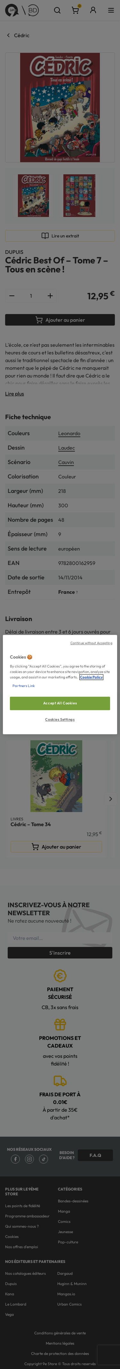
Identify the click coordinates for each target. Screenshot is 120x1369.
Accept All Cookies (60, 703)
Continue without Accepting (91, 643)
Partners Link (23, 686)
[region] (60, 684)
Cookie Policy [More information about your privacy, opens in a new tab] (91, 677)
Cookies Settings (60, 719)
